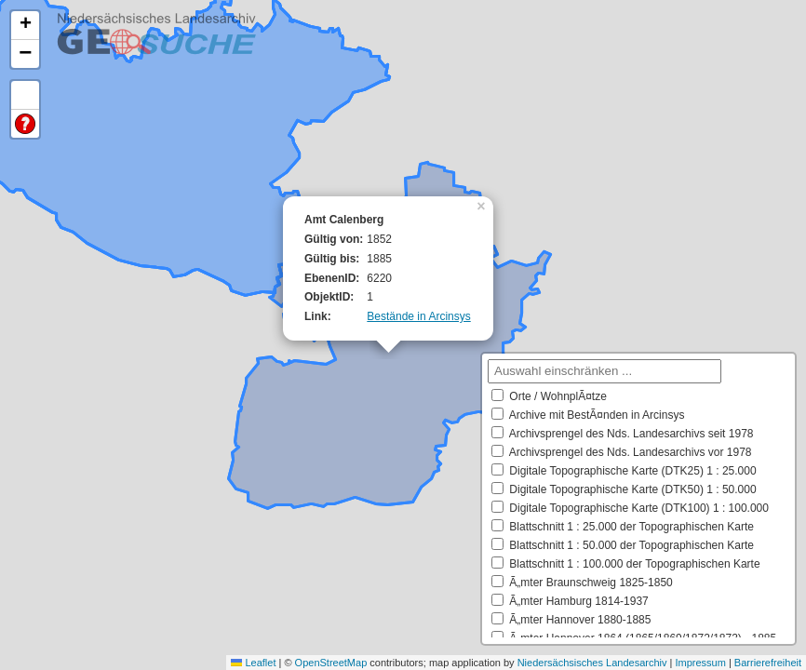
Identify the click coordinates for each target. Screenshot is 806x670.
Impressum (700, 662)
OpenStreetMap (331, 662)
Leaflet (253, 662)
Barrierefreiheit (767, 662)
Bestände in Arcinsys (418, 316)
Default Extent (25, 95)
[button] (483, 204)
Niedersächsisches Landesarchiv (592, 662)
